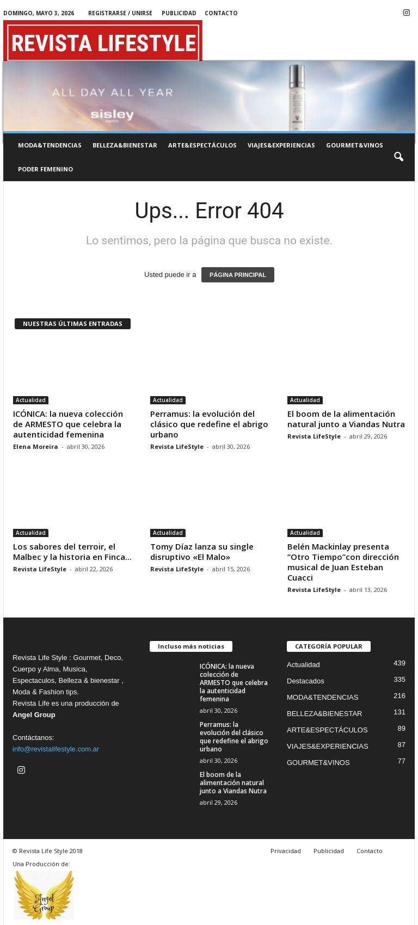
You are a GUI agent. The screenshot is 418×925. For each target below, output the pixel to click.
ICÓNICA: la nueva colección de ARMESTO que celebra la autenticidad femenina (68, 424)
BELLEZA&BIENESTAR (125, 145)
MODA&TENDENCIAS (50, 145)
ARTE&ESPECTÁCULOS (202, 145)
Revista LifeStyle (177, 446)
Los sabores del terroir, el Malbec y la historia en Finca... (72, 551)
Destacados (305, 681)
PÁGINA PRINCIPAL (238, 275)
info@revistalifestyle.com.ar (56, 749)
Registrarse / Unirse (120, 13)
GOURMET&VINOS (354, 145)
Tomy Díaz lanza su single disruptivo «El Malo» (202, 551)
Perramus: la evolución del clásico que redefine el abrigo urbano (209, 424)
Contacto (221, 13)
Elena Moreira (35, 446)
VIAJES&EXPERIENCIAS (281, 145)
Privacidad (286, 851)
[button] (398, 157)
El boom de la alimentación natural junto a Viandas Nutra (346, 418)
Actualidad (31, 400)
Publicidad (179, 13)
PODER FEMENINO (45, 169)
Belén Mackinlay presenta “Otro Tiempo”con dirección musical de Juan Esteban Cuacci (343, 562)
